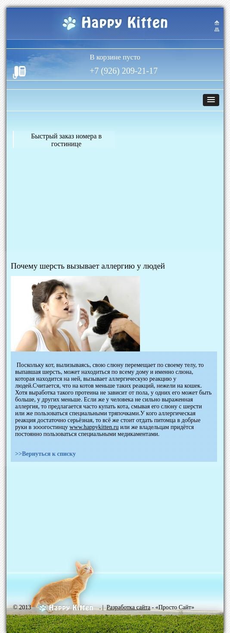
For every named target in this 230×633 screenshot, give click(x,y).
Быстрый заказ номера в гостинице (66, 139)
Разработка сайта (128, 607)
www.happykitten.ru (93, 427)
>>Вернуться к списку (45, 454)
